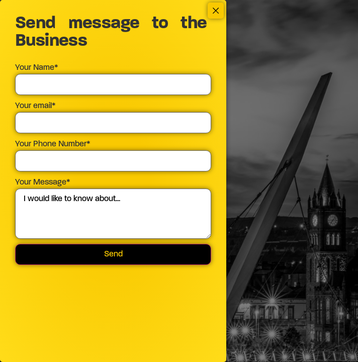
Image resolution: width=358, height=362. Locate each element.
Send (113, 254)
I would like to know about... (113, 214)
